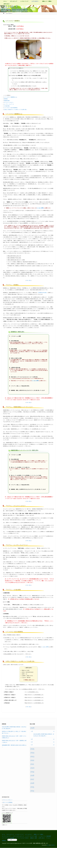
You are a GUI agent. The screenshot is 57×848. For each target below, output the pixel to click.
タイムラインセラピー (9, 102)
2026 (32, 728)
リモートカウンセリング (18, 836)
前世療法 (6, 98)
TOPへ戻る (28, 280)
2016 (32, 783)
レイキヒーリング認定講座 (45, 836)
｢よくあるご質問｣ (35, 380)
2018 (32, 775)
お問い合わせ (42, 837)
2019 (32, 772)
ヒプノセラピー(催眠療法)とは (10, 97)
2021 (32, 764)
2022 (32, 760)
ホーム (3, 834)
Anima (48, 845)
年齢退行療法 (7, 100)
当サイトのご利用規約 (7, 802)
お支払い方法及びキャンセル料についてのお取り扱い (15, 109)
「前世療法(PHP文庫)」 (42, 292)
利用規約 (4, 840)
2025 (32, 749)
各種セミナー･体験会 (38, 834)
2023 (32, 756)
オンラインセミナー (6, 836)
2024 (32, 753)
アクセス (48, 837)
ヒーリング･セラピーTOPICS (22, 837)
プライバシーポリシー (7, 799)
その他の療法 (7, 105)
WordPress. (53, 845)
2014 (32, 791)
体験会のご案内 (33, 837)
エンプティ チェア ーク (9, 104)
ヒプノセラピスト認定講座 (8, 837)
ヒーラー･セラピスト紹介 (31, 836)
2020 (32, 768)
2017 (32, 779)
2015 (32, 787)
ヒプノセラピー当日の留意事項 (10, 107)
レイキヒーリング (19, 834)
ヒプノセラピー (28, 834)
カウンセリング (10, 834)
